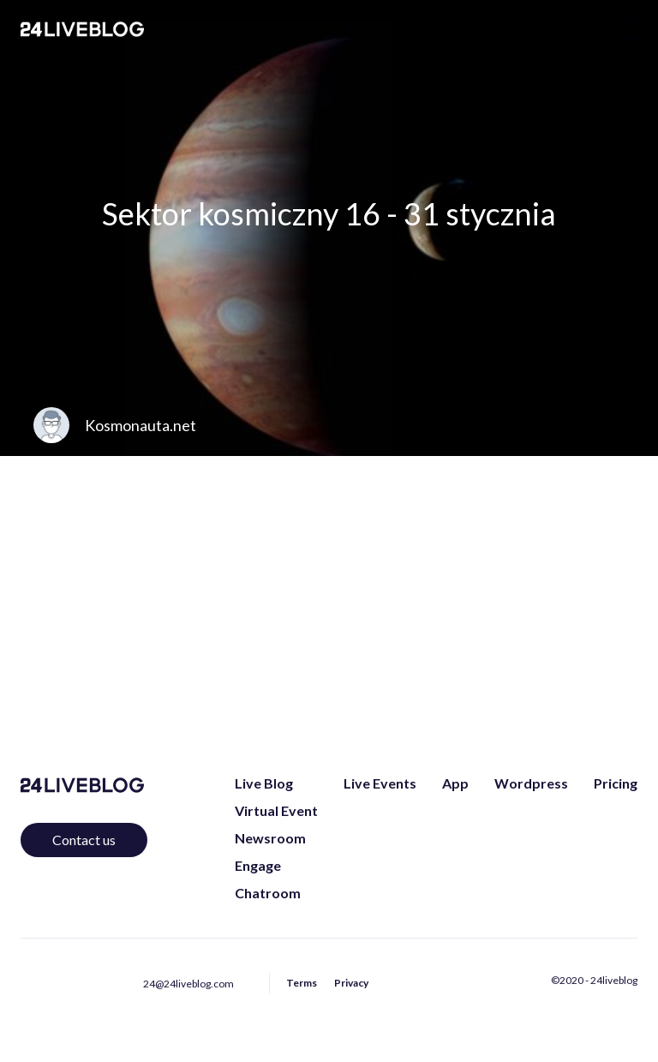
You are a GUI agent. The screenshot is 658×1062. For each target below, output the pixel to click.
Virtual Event (276, 810)
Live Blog (264, 783)
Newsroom (270, 838)
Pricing (615, 783)
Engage (258, 865)
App (455, 783)
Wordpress (531, 783)
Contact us (84, 839)
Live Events (380, 783)
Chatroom (268, 893)
